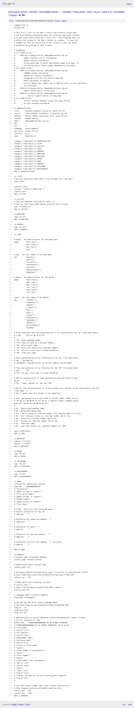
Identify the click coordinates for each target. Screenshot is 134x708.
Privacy (21, 704)
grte (89, 11)
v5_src (97, 11)
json (130, 704)
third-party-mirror (17, 11)
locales (13, 15)
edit (64, 21)
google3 (67, 11)
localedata (119, 11)
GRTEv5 (33, 11)
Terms (27, 704)
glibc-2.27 (107, 11)
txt (123, 704)
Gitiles (14, 704)
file (57, 21)
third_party (79, 11)
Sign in (129, 4)
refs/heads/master (49, 11)
